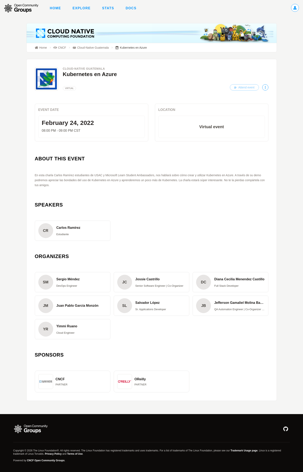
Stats (108, 8)
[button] (72, 231)
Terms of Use (75, 453)
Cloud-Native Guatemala (84, 68)
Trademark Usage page (243, 450)
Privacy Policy (53, 453)
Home (55, 8)
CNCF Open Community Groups (46, 460)
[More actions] (265, 87)
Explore (82, 8)
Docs (131, 8)
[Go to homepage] (23, 8)
